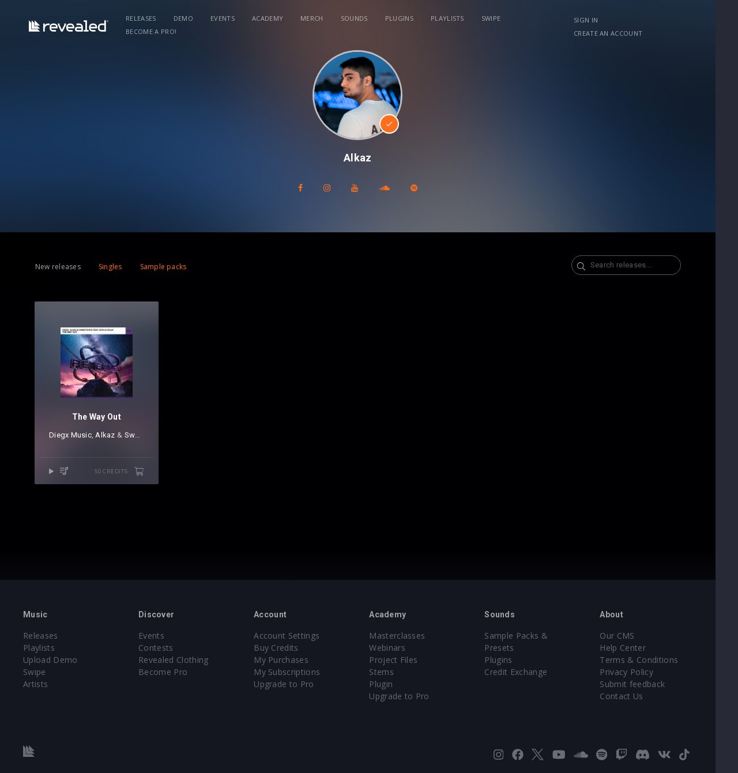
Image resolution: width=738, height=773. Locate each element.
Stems (393, 671)
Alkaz (105, 439)
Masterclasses (408, 635)
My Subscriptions (294, 671)
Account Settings (294, 635)
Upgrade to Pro (291, 683)
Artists (35, 683)
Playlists (449, 18)
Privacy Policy (645, 671)
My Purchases (288, 659)
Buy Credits (283, 647)
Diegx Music (70, 439)
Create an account (669, 20)
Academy (269, 18)
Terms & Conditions (658, 659)
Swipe (493, 18)
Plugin (392, 683)
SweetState (144, 439)
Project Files (405, 659)
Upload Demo (50, 659)
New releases (58, 267)
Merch (314, 18)
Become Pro (166, 671)
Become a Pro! (545, 18)
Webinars (399, 647)
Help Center (642, 647)
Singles (110, 267)
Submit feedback (651, 683)
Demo (185, 18)
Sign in (605, 20)
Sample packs (163, 267)
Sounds (356, 18)
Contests (160, 647)
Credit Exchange (531, 659)
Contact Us (640, 696)
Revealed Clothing (177, 659)
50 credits (124, 476)
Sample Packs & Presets (547, 635)
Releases (143, 18)
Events (225, 18)
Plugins (401, 18)
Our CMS (636, 635)
